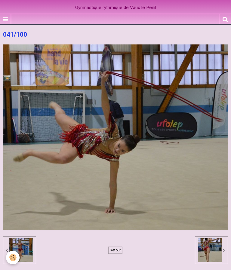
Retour (115, 250)
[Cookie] (13, 257)
